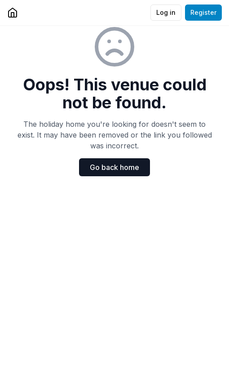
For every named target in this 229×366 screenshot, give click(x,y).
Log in (166, 12)
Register (203, 12)
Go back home (114, 167)
